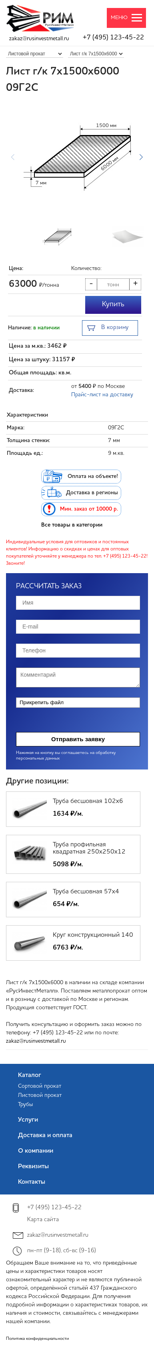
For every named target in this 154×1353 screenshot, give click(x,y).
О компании (35, 1151)
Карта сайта (43, 1220)
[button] (141, 157)
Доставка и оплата (45, 1135)
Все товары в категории (71, 525)
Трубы (25, 1104)
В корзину (107, 328)
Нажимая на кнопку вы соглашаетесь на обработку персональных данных (66, 756)
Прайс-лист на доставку (102, 394)
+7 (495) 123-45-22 (113, 37)
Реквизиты (33, 1166)
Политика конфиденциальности (37, 1339)
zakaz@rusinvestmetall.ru (39, 38)
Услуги (28, 1120)
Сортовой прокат (39, 1086)
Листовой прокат (40, 1095)
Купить (113, 304)
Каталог (29, 1075)
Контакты (31, 1182)
